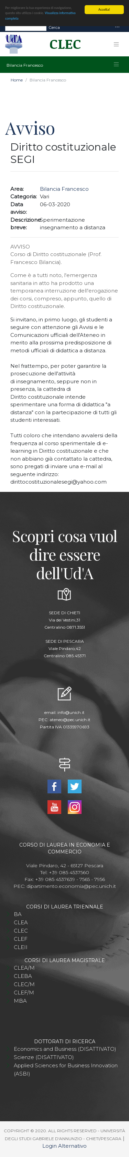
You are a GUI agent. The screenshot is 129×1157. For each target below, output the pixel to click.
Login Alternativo (64, 1146)
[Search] (25, 27)
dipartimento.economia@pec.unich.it (71, 886)
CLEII (21, 947)
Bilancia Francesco (64, 189)
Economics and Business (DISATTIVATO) (65, 1049)
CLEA (21, 922)
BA (18, 914)
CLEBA (23, 976)
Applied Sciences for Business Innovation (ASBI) (66, 1069)
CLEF (21, 939)
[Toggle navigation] (117, 27)
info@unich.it (71, 712)
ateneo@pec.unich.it (70, 719)
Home (17, 79)
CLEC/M (24, 984)
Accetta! (104, 9)
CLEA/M (24, 968)
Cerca (54, 27)
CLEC (21, 930)
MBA (20, 1001)
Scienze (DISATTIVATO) (44, 1057)
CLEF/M (24, 992)
